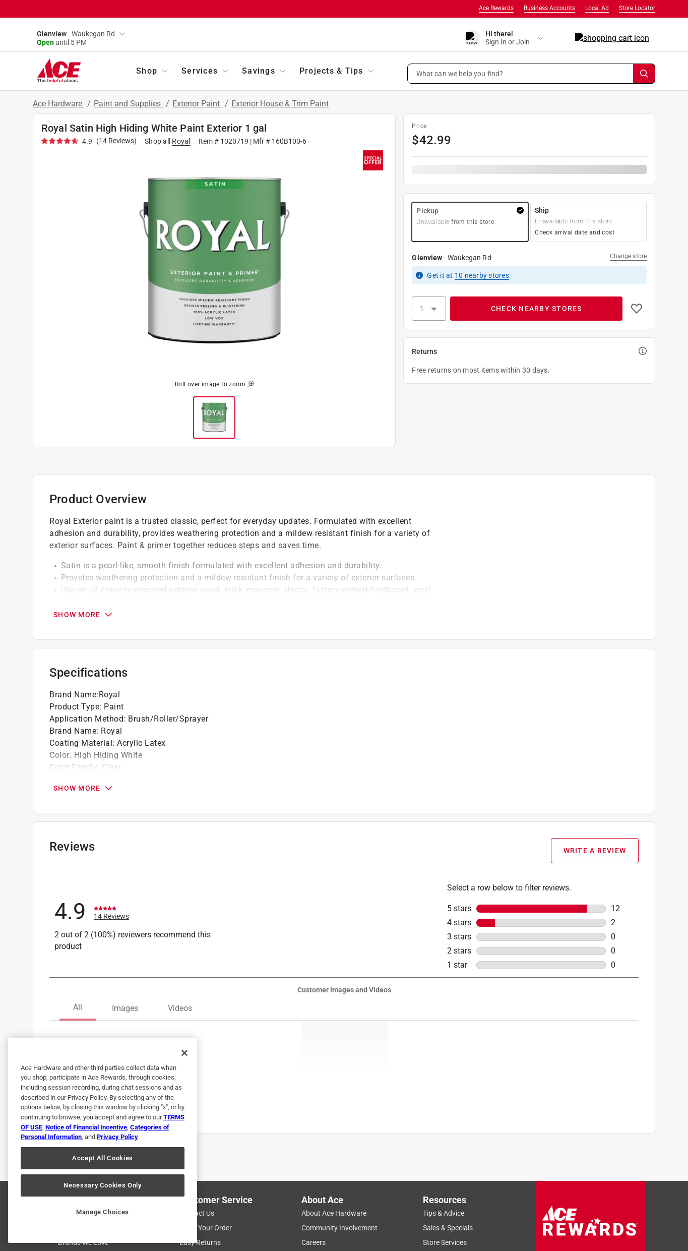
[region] (102, 1140)
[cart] (645, 38)
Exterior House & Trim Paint (280, 103)
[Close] (184, 1053)
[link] (111, 911)
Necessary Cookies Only (102, 1185)
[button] (531, 74)
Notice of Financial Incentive (86, 1127)
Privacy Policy (117, 1137)
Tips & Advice (443, 1213)
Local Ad (597, 8)
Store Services (445, 1242)
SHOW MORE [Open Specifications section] (83, 788)
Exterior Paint (197, 103)
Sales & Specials (448, 1228)
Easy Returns (200, 1242)
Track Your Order (205, 1228)
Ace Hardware (58, 103)
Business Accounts (549, 8)
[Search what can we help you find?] (531, 74)
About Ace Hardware (333, 1213)
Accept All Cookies (102, 1158)
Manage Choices (102, 1212)
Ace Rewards (496, 8)
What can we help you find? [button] (460, 73)
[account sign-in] (564, 38)
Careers (313, 1242)
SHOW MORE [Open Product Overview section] (83, 615)
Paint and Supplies (128, 103)
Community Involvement (339, 1228)
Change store (628, 256)
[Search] (644, 74)
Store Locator (637, 8)
